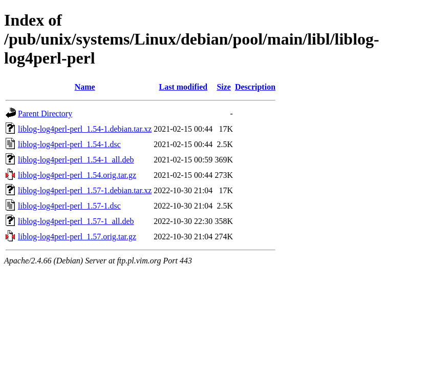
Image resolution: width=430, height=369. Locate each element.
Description (255, 87)
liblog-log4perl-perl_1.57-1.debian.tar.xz (85, 190)
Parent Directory (45, 113)
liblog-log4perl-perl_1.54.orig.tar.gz (77, 175)
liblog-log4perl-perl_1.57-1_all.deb (76, 221)
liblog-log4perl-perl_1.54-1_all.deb (76, 159)
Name (85, 87)
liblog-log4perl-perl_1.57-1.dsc (69, 205)
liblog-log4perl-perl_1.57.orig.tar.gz (77, 236)
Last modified (183, 87)
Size (224, 87)
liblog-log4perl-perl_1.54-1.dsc (69, 144)
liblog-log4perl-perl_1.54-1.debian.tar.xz (85, 129)
